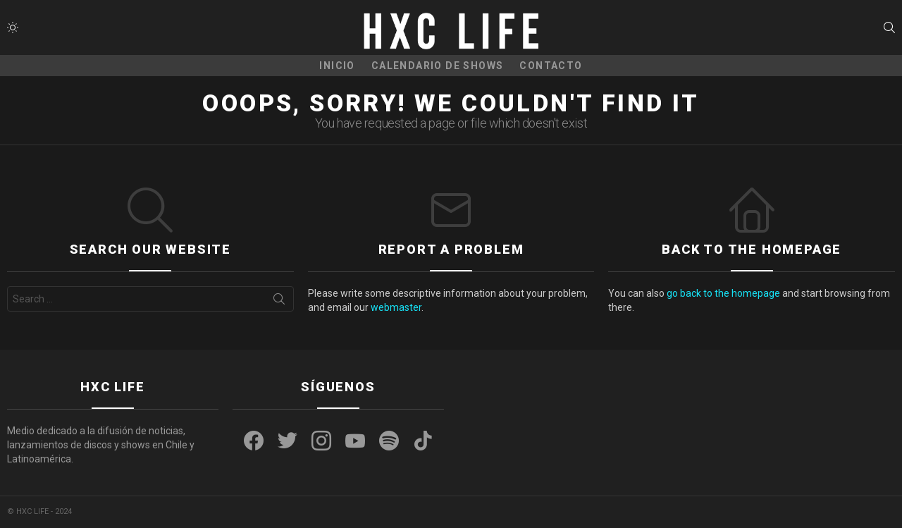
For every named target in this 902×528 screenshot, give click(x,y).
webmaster (396, 307)
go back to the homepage (723, 293)
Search (279, 301)
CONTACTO (550, 65)
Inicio (336, 65)
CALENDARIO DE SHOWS (437, 65)
